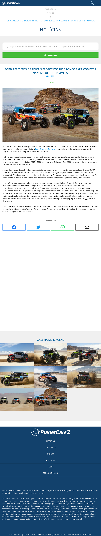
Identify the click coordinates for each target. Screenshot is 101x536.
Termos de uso (50, 473)
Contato (50, 460)
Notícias (50, 13)
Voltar (51, 82)
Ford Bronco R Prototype (46, 149)
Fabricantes (51, 447)
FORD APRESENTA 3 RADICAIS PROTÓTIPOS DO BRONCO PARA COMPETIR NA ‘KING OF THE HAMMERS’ (50, 20)
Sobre (51, 466)
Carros (50, 454)
